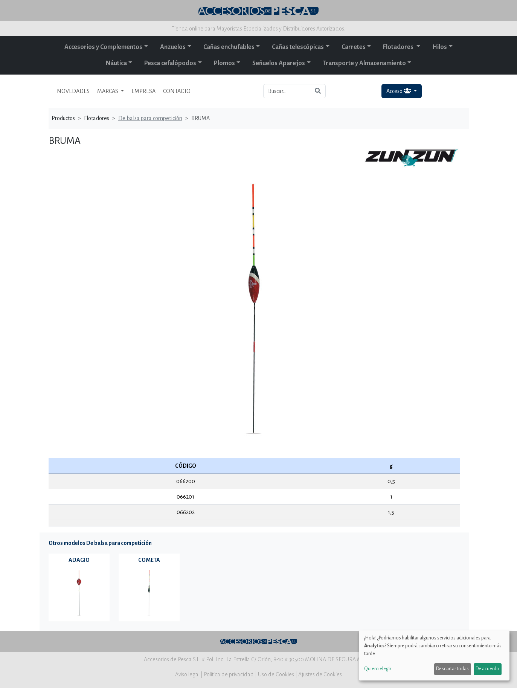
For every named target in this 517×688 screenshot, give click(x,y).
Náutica (116, 63)
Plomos (224, 63)
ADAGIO (79, 560)
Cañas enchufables (229, 47)
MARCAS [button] (108, 91)
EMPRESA (143, 91)
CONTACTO (177, 91)
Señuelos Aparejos (278, 63)
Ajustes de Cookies (320, 674)
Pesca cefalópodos (170, 63)
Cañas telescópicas (298, 47)
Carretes (354, 47)
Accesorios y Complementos (103, 47)
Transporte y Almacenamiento (364, 63)
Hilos (439, 47)
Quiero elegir (377, 668)
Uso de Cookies (276, 674)
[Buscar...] (286, 91)
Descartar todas (452, 668)
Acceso (399, 91)
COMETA (149, 560)
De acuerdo (487, 668)
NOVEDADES (73, 91)
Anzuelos (173, 47)
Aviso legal (187, 674)
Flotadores (399, 47)
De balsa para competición (150, 118)
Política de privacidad (229, 674)
